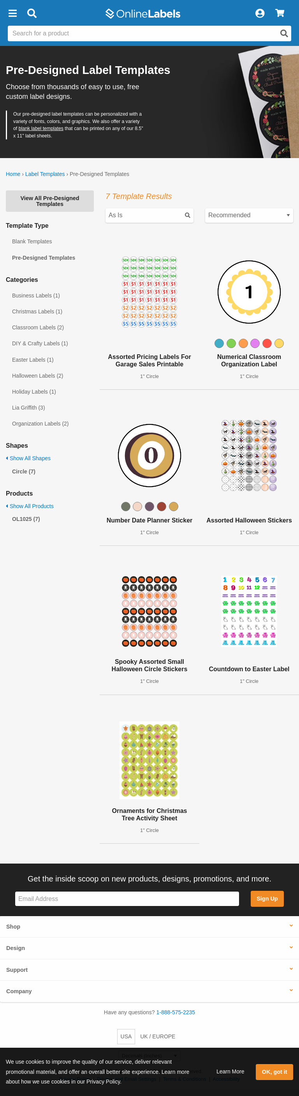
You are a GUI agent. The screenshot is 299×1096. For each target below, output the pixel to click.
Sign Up (267, 898)
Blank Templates (32, 241)
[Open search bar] (32, 14)
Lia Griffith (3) (28, 408)
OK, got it (274, 1072)
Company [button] (19, 991)
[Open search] (284, 33)
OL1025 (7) (26, 519)
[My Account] (259, 14)
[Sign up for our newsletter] (127, 899)
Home (13, 174)
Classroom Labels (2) (38, 327)
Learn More (230, 1071)
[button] (12, 14)
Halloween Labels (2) (37, 376)
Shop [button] (13, 927)
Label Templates (45, 174)
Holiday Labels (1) (34, 392)
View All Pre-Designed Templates (49, 201)
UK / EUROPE (157, 1036)
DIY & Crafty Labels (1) (40, 343)
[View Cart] (279, 13)
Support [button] (17, 970)
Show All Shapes (28, 458)
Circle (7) (23, 471)
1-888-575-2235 (176, 1012)
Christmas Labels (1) (37, 311)
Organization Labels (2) (40, 423)
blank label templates (41, 128)
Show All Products (30, 506)
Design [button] (15, 948)
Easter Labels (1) (33, 360)
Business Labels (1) (36, 295)
